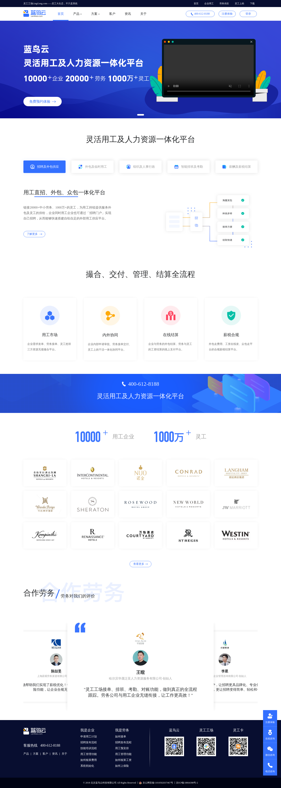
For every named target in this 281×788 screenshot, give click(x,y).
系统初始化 (87, 765)
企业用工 (209, 3)
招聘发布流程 (88, 742)
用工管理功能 (88, 754)
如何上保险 (122, 765)
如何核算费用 (88, 760)
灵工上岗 (239, 3)
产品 (26, 753)
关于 (143, 13)
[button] (140, 115)
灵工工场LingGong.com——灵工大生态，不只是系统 (50, 3)
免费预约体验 (42, 101)
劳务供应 (224, 3)
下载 (252, 3)
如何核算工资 (123, 760)
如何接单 (120, 736)
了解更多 (34, 234)
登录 (248, 13)
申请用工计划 (88, 736)
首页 (196, 3)
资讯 (128, 13)
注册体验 (227, 13)
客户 (112, 13)
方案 (35, 753)
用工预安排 (122, 748)
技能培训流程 (88, 748)
